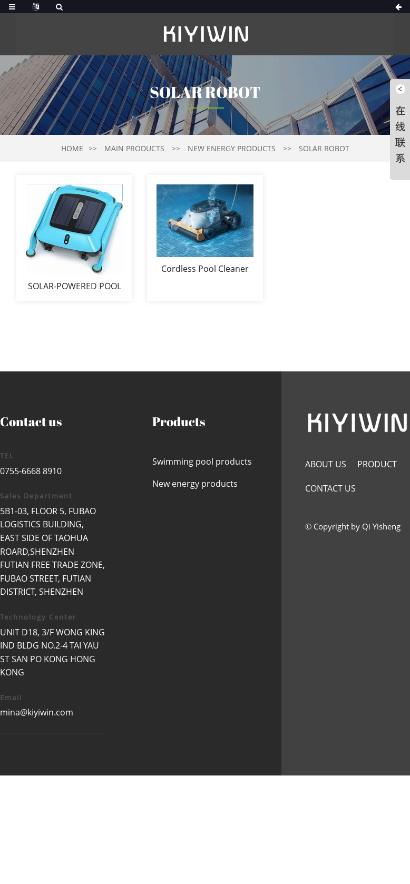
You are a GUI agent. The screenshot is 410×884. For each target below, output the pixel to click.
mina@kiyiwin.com (36, 712)
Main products (134, 148)
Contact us (330, 488)
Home (72, 148)
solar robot (324, 148)
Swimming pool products (202, 461)
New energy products (232, 148)
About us (325, 464)
